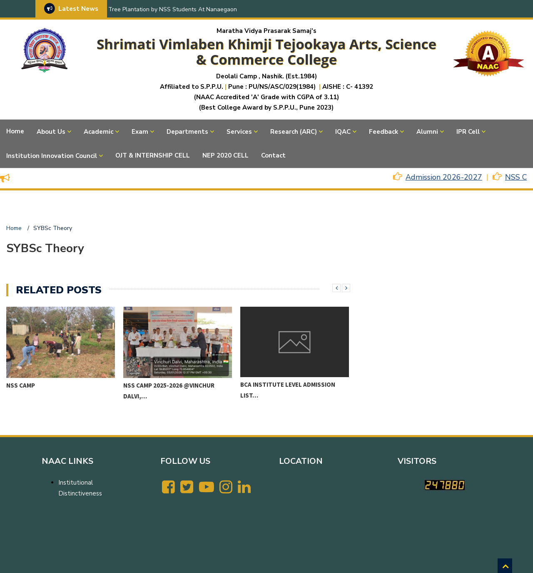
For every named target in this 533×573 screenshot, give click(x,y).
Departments (187, 132)
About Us (51, 132)
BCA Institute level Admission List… (287, 389)
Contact (273, 155)
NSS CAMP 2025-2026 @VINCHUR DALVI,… (168, 390)
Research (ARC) (293, 132)
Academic (98, 132)
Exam (140, 132)
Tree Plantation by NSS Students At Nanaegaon (172, 9)
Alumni (427, 132)
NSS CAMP (20, 385)
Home (15, 131)
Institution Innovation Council (51, 156)
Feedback (383, 132)
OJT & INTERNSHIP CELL (152, 155)
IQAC (343, 132)
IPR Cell (468, 132)
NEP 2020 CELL (225, 155)
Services (239, 132)
